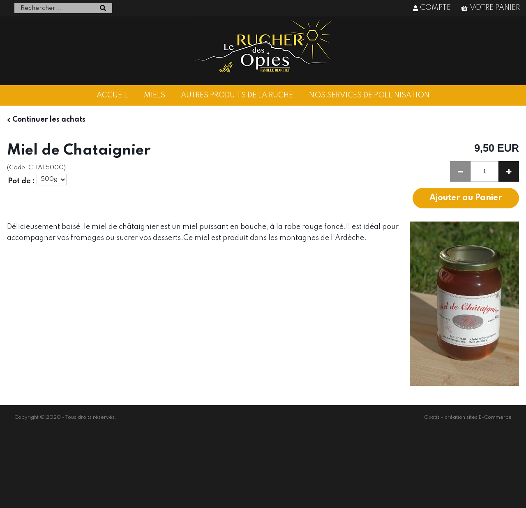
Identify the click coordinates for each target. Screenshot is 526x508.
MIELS (154, 95)
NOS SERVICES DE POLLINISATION (369, 95)
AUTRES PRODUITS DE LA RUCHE (237, 95)
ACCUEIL (112, 95)
